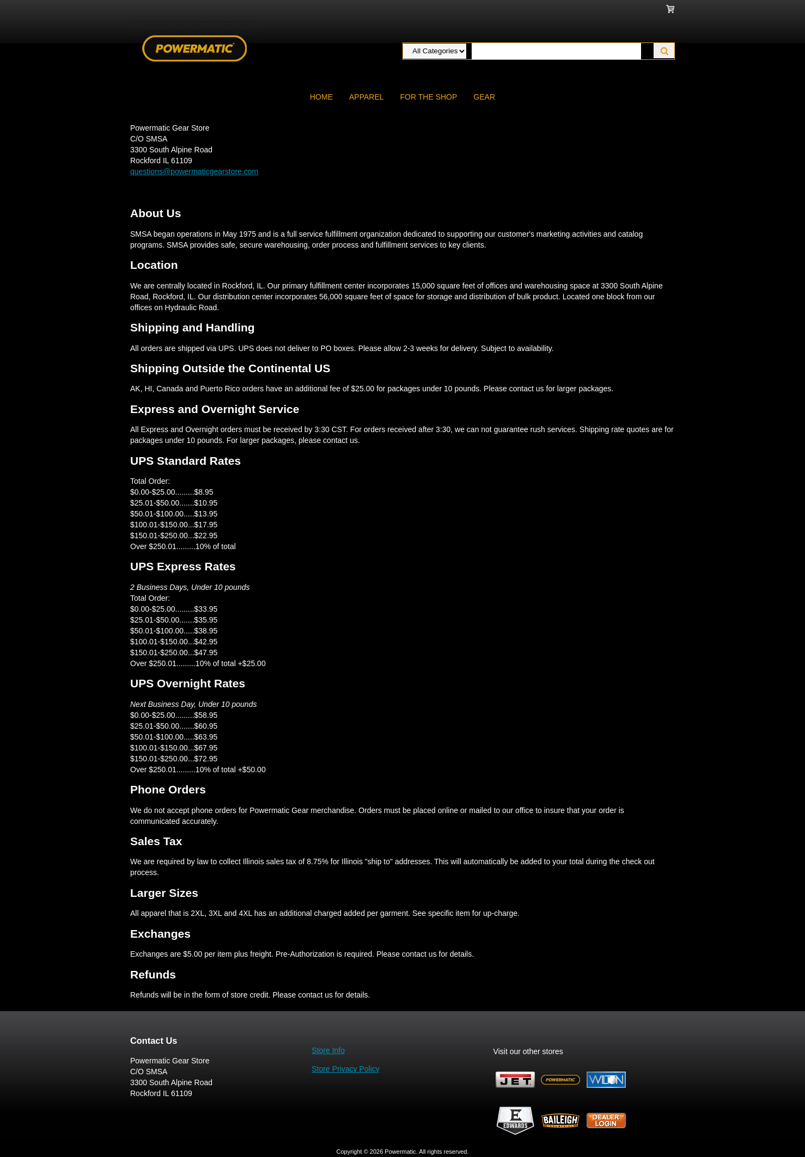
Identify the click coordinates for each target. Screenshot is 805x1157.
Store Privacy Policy (345, 1068)
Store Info (328, 1050)
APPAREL (366, 97)
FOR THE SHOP (429, 97)
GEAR (484, 97)
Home (321, 97)
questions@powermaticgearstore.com (194, 171)
